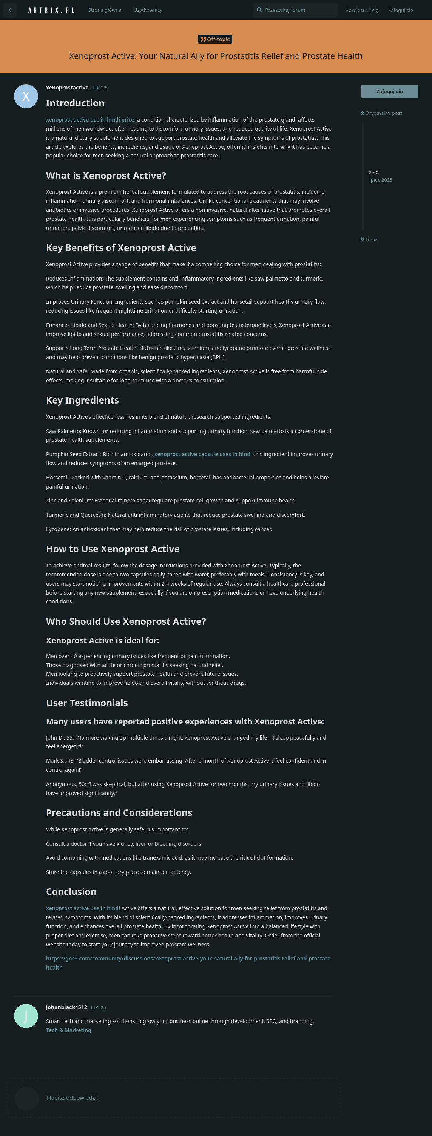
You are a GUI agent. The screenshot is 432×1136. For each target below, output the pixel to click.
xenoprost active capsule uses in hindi (203, 454)
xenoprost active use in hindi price (90, 119)
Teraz (369, 239)
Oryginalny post (381, 112)
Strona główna (105, 9)
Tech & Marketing (68, 1030)
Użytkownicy (148, 9)
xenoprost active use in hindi (83, 908)
